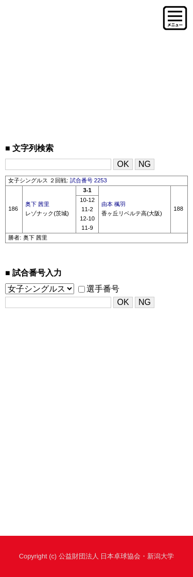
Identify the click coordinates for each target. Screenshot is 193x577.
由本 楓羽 (113, 204)
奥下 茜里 (37, 204)
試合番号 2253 (88, 180)
